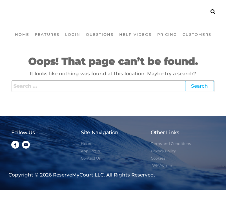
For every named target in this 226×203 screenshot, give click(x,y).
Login (72, 34)
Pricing (167, 34)
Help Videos (135, 34)
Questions (100, 34)
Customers (197, 34)
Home (22, 34)
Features (47, 34)
